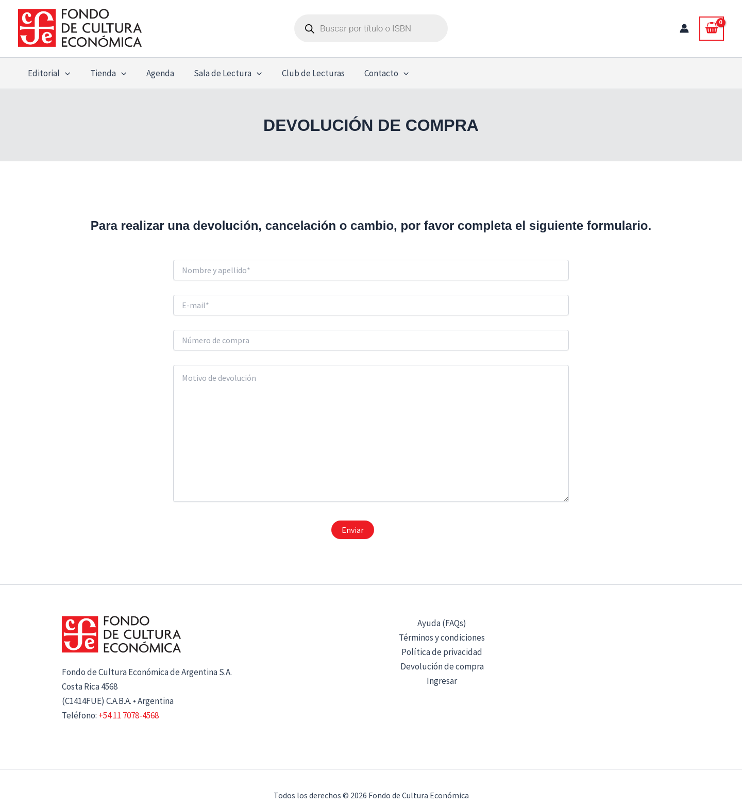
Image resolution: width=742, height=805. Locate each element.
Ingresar (442, 680)
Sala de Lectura (219, 73)
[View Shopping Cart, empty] (711, 28)
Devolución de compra (442, 666)
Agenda (154, 73)
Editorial (48, 73)
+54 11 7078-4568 (128, 715)
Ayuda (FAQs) (441, 623)
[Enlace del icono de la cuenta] (684, 28)
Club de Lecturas (303, 73)
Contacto (374, 73)
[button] (64, 73)
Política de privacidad (441, 652)
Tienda (105, 73)
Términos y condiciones (442, 637)
